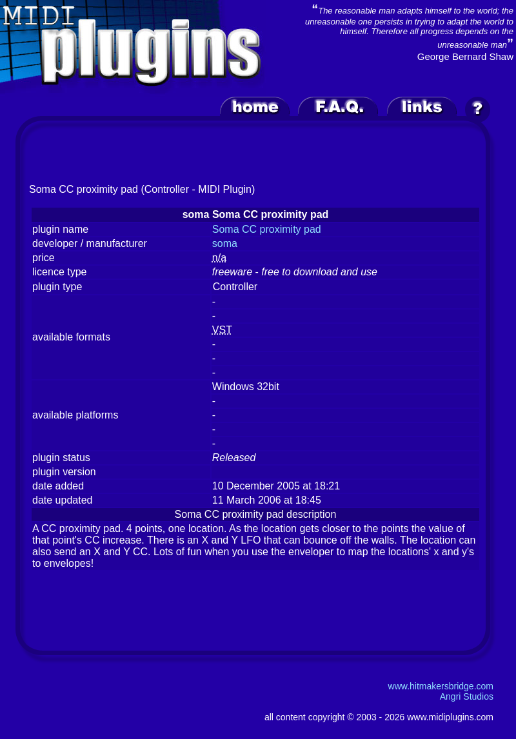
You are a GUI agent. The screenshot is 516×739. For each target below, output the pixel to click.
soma (224, 243)
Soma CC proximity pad (266, 229)
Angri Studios (466, 696)
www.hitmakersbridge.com (440, 686)
